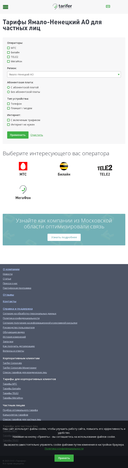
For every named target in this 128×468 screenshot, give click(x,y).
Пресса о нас (10, 283)
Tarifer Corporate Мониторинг (20, 367)
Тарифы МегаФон (13, 397)
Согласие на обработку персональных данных (29, 313)
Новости (8, 274)
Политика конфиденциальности (64, 448)
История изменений (14, 336)
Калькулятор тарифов (15, 414)
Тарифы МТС (10, 383)
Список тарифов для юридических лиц (25, 372)
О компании (11, 269)
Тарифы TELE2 (10, 393)
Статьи (7, 278)
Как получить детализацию (19, 346)
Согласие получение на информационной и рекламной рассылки (40, 322)
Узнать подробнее (64, 237)
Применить (18, 135)
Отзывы (8, 294)
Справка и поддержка (18, 308)
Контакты (9, 301)
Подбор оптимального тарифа (20, 410)
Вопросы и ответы (13, 350)
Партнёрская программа (17, 288)
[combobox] (64, 74)
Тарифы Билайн (12, 388)
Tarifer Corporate (12, 363)
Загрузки (8, 341)
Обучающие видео (14, 332)
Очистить (36, 135)
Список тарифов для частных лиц (22, 419)
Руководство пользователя (19, 327)
